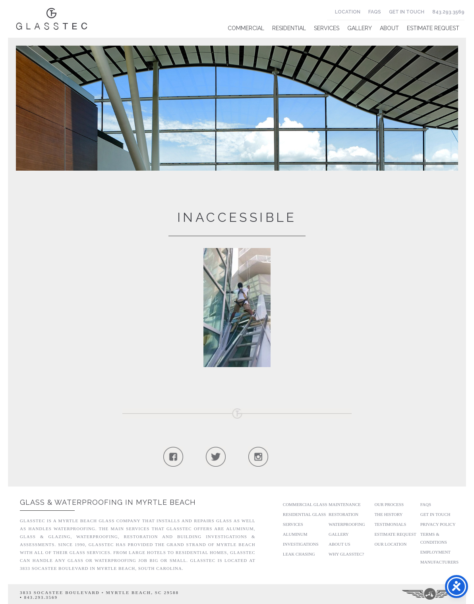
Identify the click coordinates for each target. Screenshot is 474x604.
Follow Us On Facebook (173, 456)
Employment (435, 552)
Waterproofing (347, 524)
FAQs (374, 12)
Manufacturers (439, 562)
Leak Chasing (299, 554)
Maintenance (345, 504)
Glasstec (51, 19)
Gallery (359, 28)
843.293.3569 (448, 12)
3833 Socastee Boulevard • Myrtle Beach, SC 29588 (99, 592)
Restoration (343, 514)
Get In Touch (406, 12)
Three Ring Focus (430, 594)
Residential (289, 28)
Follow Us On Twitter (215, 456)
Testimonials (390, 524)
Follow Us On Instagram (258, 456)
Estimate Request (433, 28)
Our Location (390, 544)
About (389, 28)
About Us (339, 544)
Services (326, 28)
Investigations (301, 544)
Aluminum (295, 534)
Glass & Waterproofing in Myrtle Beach (108, 502)
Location (347, 12)
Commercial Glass (305, 504)
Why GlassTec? (346, 554)
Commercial (246, 28)
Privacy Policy (438, 524)
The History (388, 514)
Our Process (389, 504)
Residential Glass (304, 514)
